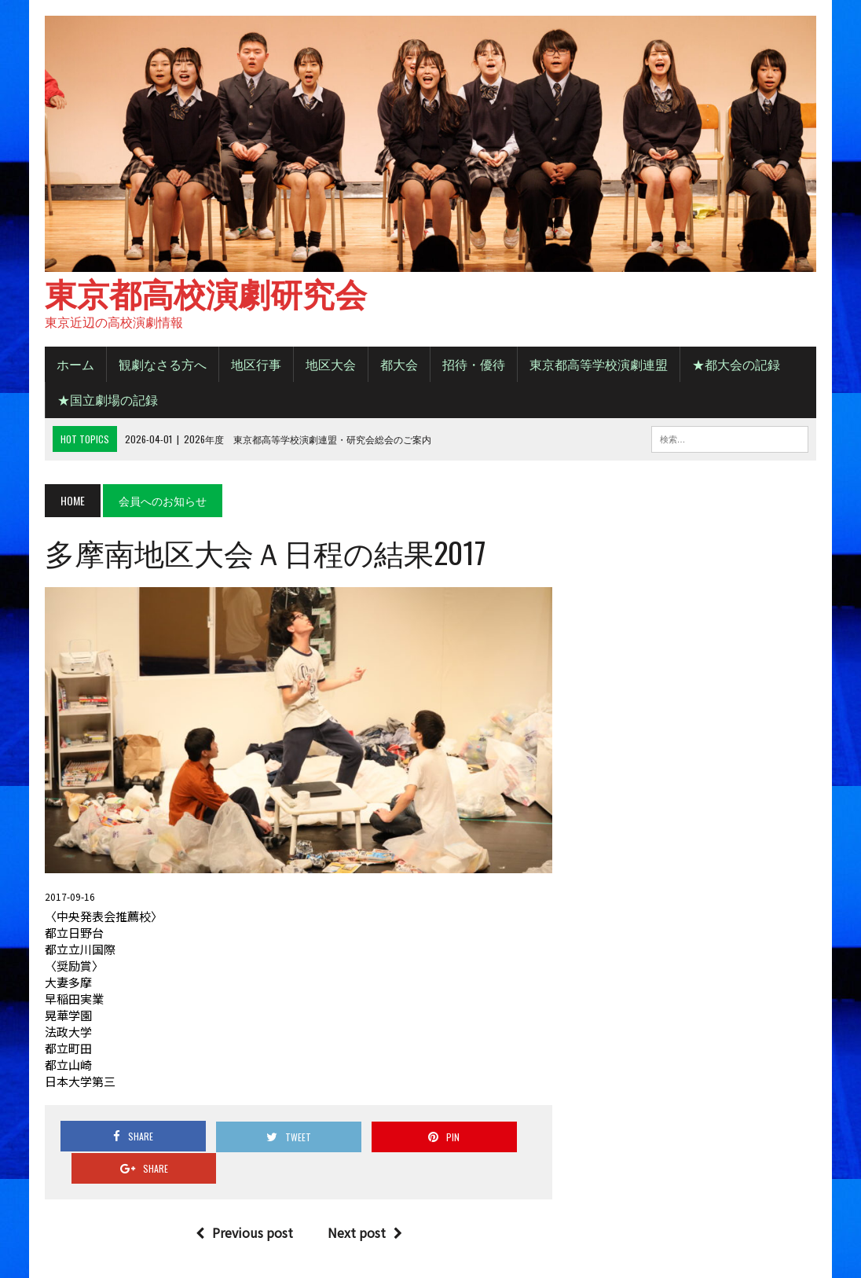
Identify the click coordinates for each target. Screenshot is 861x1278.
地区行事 (254, 366)
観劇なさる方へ (161, 366)
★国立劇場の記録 (106, 401)
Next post (364, 1204)
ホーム (74, 366)
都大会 (397, 366)
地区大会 (329, 366)
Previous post (243, 1204)
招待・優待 (472, 366)
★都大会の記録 (735, 366)
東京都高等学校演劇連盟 (597, 366)
